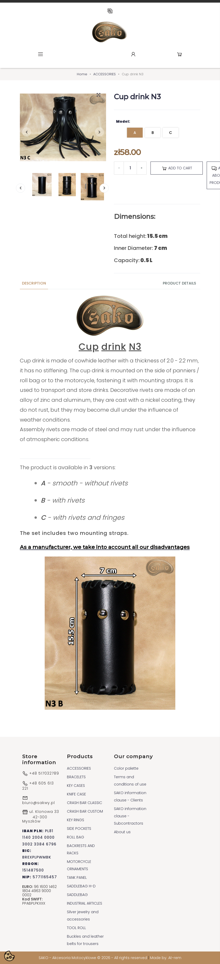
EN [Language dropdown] (110, 11)
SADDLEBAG (77, 894)
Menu (40, 54)
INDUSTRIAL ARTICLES (84, 903)
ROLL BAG (75, 837)
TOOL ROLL (76, 927)
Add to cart (176, 168)
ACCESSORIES (79, 768)
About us (122, 832)
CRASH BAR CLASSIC (84, 802)
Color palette (126, 768)
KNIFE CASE (76, 794)
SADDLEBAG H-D (81, 886)
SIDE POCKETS (79, 828)
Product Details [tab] (179, 283)
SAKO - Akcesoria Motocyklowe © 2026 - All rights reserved (93, 957)
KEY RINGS (75, 820)
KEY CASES (76, 785)
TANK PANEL (77, 877)
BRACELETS (76, 777)
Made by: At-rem (165, 957)
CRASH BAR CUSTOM (85, 811)
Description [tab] (34, 283)
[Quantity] (130, 168)
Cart (179, 54)
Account (133, 54)
